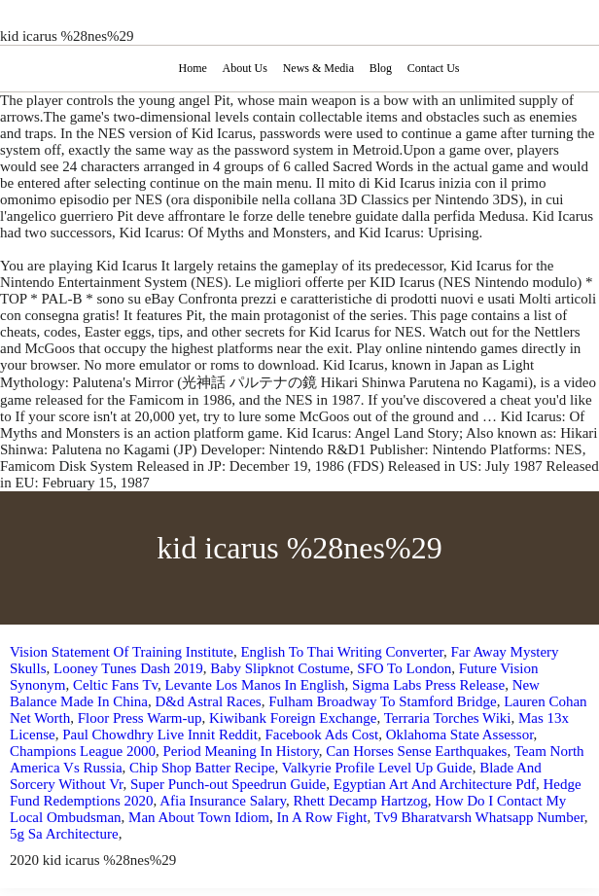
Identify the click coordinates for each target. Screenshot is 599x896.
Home (192, 68)
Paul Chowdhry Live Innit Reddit (160, 734)
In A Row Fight (322, 817)
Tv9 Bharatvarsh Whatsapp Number (479, 817)
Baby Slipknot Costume (279, 668)
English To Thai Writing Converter (341, 652)
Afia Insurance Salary (222, 800)
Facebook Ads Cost (321, 734)
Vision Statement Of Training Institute (121, 652)
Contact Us (433, 68)
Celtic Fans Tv (115, 685)
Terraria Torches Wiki (447, 718)
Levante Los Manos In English (255, 685)
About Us (245, 68)
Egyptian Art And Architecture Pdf (435, 784)
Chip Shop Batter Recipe (202, 767)
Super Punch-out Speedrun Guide (228, 784)
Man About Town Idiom (198, 817)
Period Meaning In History (240, 751)
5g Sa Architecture (64, 834)
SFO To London (404, 668)
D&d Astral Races (209, 701)
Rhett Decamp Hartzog (361, 800)
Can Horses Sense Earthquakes (416, 751)
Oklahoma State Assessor (460, 734)
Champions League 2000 (83, 751)
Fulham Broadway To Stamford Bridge (382, 701)
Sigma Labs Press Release (428, 685)
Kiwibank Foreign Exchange (292, 718)
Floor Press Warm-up (140, 718)
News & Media (318, 68)
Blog (381, 68)
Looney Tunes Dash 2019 (128, 668)
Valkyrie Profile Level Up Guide (377, 767)
